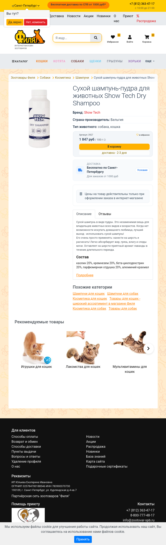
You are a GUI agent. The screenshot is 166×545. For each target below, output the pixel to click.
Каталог (20, 61)
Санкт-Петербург (27, 5)
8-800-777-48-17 (142, 515)
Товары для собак (123, 308)
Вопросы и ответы (26, 456)
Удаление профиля (26, 461)
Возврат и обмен (25, 442)
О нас (116, 18)
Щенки (95, 61)
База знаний (95, 456)
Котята (59, 61)
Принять (83, 539)
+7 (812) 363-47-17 (140, 510)
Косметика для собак (89, 308)
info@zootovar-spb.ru (139, 520)
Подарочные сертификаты (107, 466)
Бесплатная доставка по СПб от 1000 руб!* (78, 4)
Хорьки (134, 61)
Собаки (77, 61)
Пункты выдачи (24, 452)
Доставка (56, 16)
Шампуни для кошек (89, 294)
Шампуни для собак (122, 294)
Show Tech (92, 112)
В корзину (114, 146)
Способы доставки (26, 447)
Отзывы (105, 214)
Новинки (103, 16)
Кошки (42, 61)
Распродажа (146, 18)
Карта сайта (95, 461)
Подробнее (84, 275)
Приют (128, 16)
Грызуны (115, 61)
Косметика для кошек (90, 299)
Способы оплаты (25, 437)
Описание (84, 214)
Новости (73, 16)
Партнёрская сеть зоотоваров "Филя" (41, 496)
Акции (88, 16)
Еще (148, 61)
